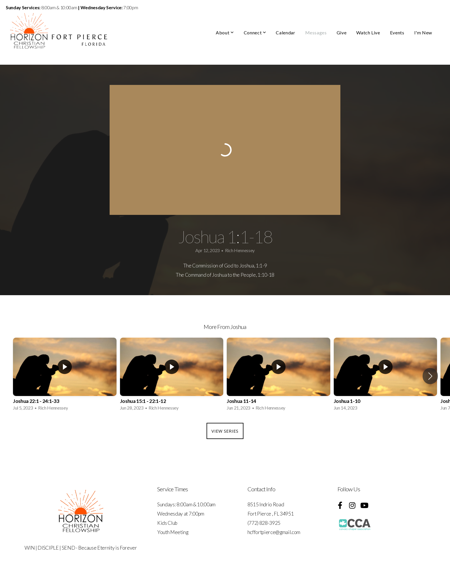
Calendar (285, 32)
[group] (65, 376)
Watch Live (368, 32)
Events (397, 32)
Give (342, 32)
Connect (255, 32)
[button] (430, 376)
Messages (316, 32)
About (225, 32)
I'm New (423, 32)
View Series (224, 431)
